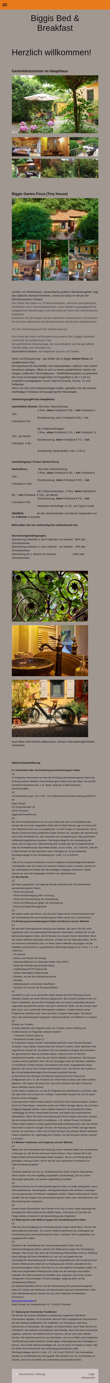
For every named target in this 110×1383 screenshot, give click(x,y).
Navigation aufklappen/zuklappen (55, 5)
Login (92, 1374)
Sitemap (40, 1374)
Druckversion (25, 1374)
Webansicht (88, 1377)
